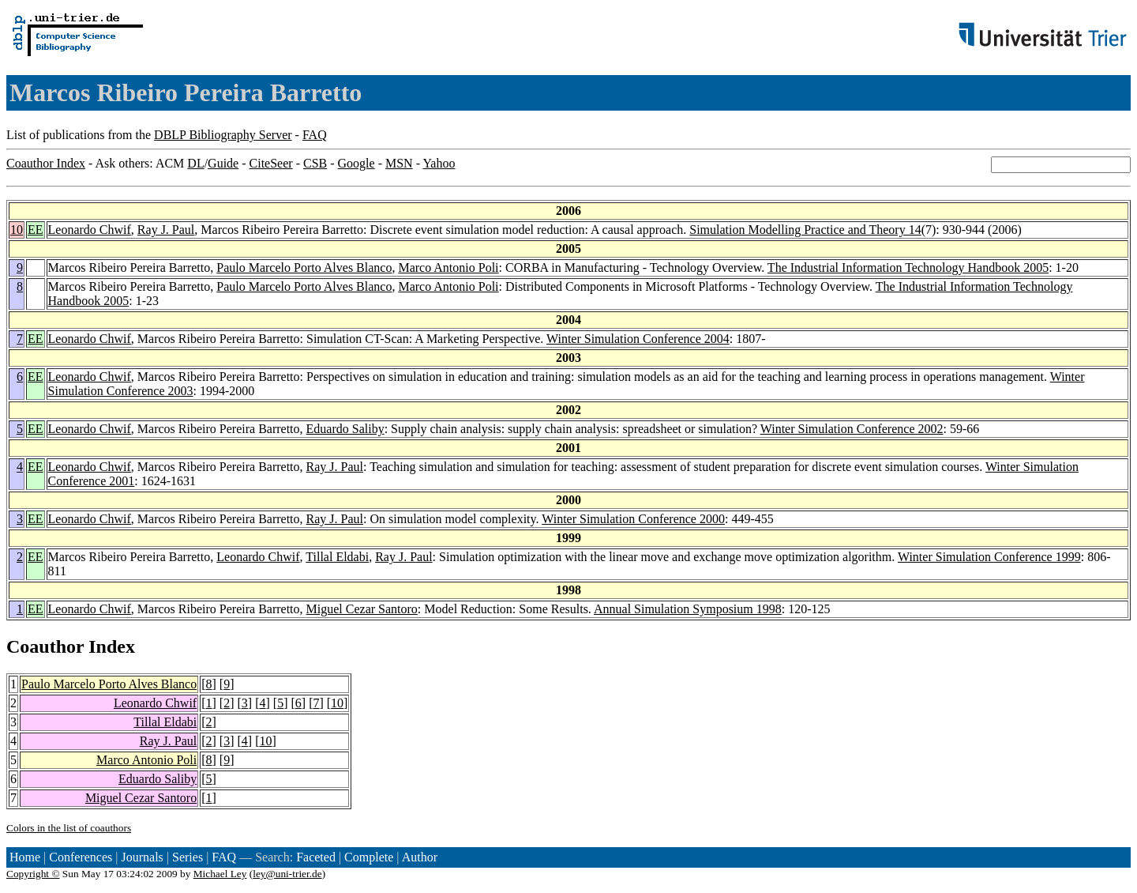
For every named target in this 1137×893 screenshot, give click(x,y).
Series (187, 857)
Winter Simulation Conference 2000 (633, 519)
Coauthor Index (45, 163)
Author (419, 857)
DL (195, 163)
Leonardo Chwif (89, 229)
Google (356, 163)
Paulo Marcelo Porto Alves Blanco (304, 267)
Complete (368, 857)
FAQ (314, 134)
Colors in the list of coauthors (68, 828)
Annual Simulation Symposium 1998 (688, 609)
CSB (315, 163)
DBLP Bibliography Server (223, 134)
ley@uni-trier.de (287, 874)
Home (24, 857)
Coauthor (45, 646)
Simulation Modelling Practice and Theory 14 (805, 229)
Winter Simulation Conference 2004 (638, 338)
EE (35, 229)
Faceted (316, 857)
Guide (223, 163)
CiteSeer (271, 163)
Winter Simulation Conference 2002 (852, 428)
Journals (142, 857)
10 (16, 229)
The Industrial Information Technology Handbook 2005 (908, 267)
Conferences (80, 857)
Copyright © (33, 874)
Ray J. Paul (165, 229)
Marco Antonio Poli (448, 267)
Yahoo (438, 163)
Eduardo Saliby (345, 428)
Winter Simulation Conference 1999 (989, 556)
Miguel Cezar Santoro (362, 609)
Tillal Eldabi (337, 556)
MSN (399, 163)
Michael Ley (220, 874)
